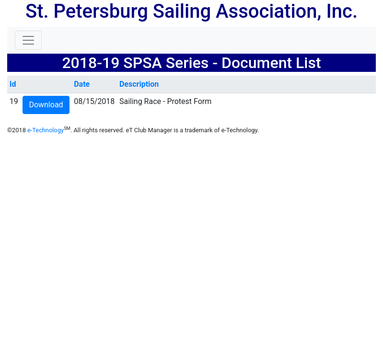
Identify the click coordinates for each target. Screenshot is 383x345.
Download (46, 104)
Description (139, 84)
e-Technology (45, 130)
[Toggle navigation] (28, 40)
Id (13, 84)
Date (82, 84)
